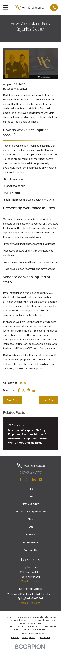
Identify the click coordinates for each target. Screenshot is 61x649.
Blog (30, 519)
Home (30, 496)
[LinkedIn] (34, 479)
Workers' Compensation (30, 511)
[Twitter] (27, 479)
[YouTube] (40, 479)
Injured (22, 382)
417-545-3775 (30, 472)
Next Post (48, 400)
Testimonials (30, 542)
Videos (30, 534)
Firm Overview (30, 503)
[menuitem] (15, 638)
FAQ (30, 527)
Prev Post (12, 400)
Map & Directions (30, 581)
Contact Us (30, 550)
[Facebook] (20, 479)
